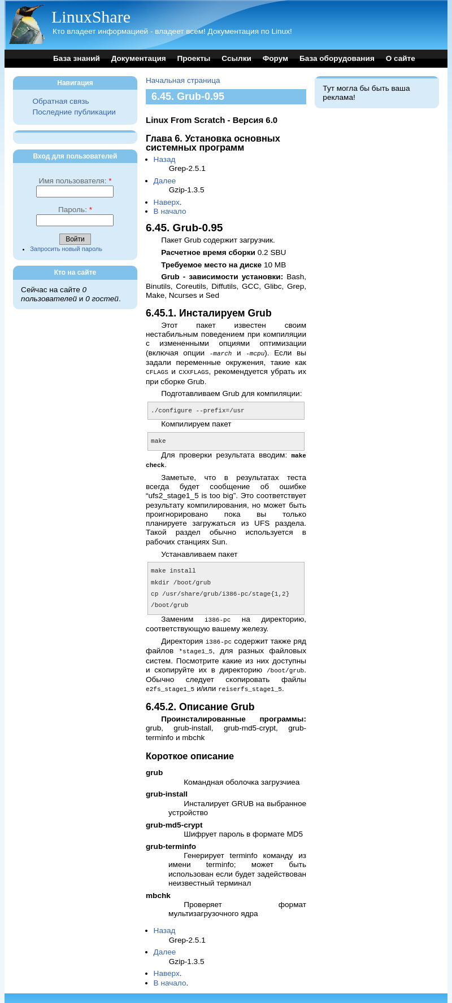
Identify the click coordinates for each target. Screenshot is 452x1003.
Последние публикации (73, 112)
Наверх (167, 202)
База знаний (76, 58)
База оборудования (337, 58)
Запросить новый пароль (66, 248)
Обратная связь (60, 101)
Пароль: (75, 209)
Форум (275, 58)
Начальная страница (183, 80)
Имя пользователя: (74, 181)
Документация (138, 58)
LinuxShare (91, 16)
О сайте (400, 58)
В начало (170, 211)
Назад (165, 159)
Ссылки (236, 58)
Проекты (193, 58)
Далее (165, 181)
